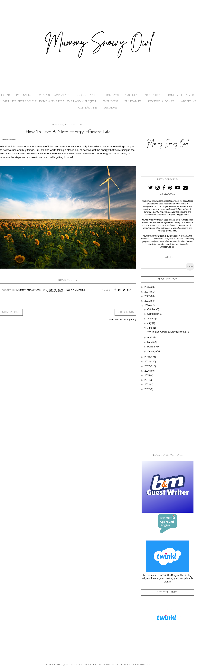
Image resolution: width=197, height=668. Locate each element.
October (151, 309)
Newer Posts (11, 312)
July (149, 323)
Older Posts (125, 312)
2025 (147, 287)
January (151, 351)
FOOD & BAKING (87, 95)
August (151, 318)
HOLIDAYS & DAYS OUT (121, 95)
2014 (147, 380)
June (150, 327)
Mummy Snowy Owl (81, 665)
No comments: (76, 290)
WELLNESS (110, 101)
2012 (147, 389)
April (150, 337)
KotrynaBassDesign (136, 665)
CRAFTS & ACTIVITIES (54, 95)
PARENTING (24, 95)
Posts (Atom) (129, 319)
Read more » (68, 280)
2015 (147, 375)
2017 (147, 366)
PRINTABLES (133, 101)
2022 (147, 296)
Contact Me (88, 107)
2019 (147, 357)
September (153, 314)
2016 (147, 370)
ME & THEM (152, 95)
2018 (147, 361)
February (152, 346)
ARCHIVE (110, 107)
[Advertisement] (167, 421)
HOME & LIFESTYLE (180, 95)
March (151, 342)
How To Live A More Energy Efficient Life (68, 131)
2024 (147, 291)
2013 (147, 384)
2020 (147, 305)
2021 (147, 300)
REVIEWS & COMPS (161, 101)
